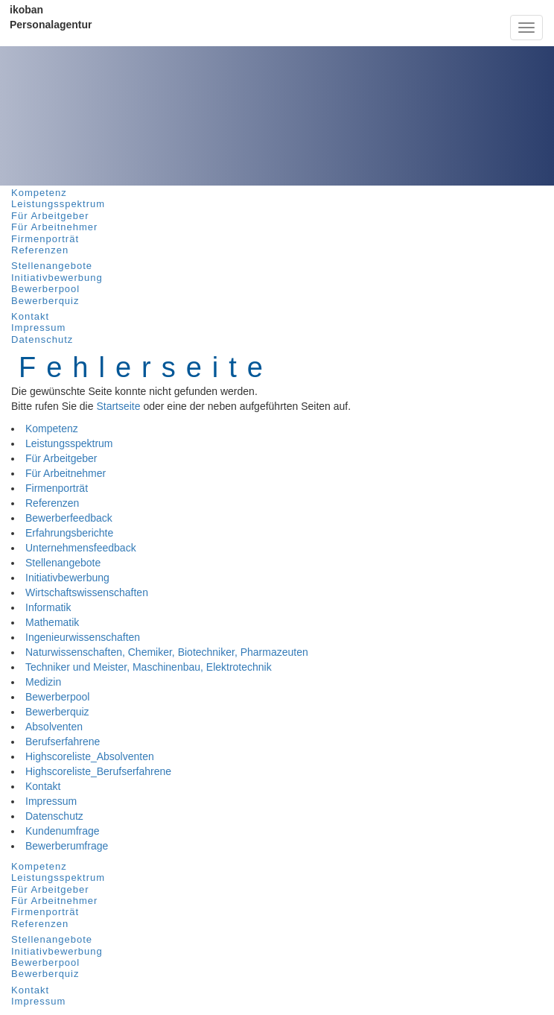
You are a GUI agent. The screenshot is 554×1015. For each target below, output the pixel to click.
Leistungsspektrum (58, 203)
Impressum (38, 327)
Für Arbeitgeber (50, 215)
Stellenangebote (51, 265)
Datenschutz (42, 339)
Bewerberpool (45, 288)
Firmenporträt (45, 238)
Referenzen (40, 250)
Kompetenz (39, 192)
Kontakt (30, 316)
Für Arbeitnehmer (54, 227)
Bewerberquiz (45, 300)
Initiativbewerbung (57, 277)
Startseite (118, 406)
